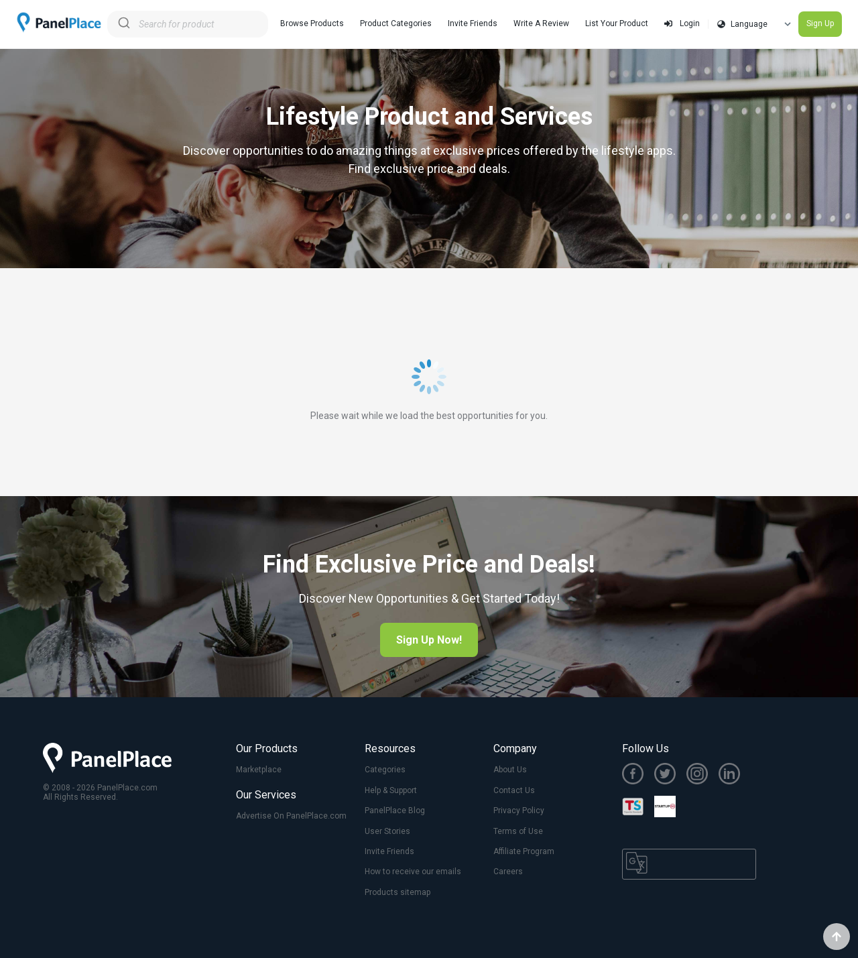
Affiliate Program (523, 851)
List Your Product (616, 23)
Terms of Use (518, 831)
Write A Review (541, 23)
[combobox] (187, 24)
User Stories (387, 831)
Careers (508, 871)
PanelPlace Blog (395, 810)
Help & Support (391, 790)
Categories (385, 769)
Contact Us (514, 790)
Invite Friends (472, 23)
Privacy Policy (518, 810)
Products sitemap (397, 892)
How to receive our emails (413, 871)
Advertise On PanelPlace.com (291, 816)
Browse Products (312, 23)
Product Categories (396, 23)
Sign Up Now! (429, 640)
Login (682, 23)
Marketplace (259, 769)
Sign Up (820, 23)
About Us (510, 769)
